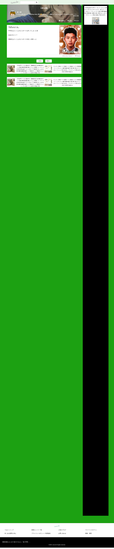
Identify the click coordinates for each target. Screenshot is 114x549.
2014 (85, 506)
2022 (85, 489)
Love (69, 20)
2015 (85, 504)
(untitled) (86, 32)
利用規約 (48, 533)
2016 (85, 502)
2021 (85, 492)
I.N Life (44, 8)
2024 (85, 485)
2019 (85, 496)
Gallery (62, 20)
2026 (85, 481)
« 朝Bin (40, 61)
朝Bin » (48, 61)
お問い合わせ (62, 533)
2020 (85, 494)
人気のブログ (62, 530)
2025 (85, 483)
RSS (86, 512)
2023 (85, 487)
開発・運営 (88, 533)
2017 (85, 500)
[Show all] (76, 15)
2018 (85, 498)
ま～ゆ (19, 12)
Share (76, 20)
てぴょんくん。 (14, 27)
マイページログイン (91, 530)
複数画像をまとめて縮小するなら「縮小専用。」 (16, 542)
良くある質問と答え (10, 533)
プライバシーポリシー (38, 533)
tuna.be (57, 526)
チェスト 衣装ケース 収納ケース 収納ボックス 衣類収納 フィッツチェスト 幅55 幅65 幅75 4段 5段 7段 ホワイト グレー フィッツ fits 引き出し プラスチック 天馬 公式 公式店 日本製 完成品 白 (67, 69)
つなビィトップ (9, 530)
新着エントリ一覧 (37, 530)
